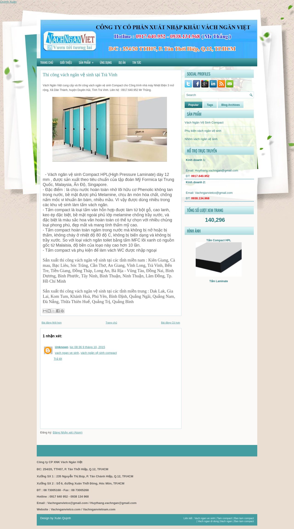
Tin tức (137, 62)
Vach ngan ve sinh (205, 518)
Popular (193, 105)
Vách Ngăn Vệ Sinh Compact (204, 122)
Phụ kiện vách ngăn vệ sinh (203, 130)
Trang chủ (46, 62)
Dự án (122, 62)
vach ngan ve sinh (67, 353)
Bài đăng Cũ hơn (170, 322)
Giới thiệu (66, 62)
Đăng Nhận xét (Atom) (67, 432)
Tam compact (224, 518)
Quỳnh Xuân (8, 1)
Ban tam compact (244, 518)
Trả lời (58, 358)
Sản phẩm (87, 62)
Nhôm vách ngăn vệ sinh (201, 139)
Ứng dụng (106, 62)
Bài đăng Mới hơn (52, 322)
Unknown (61, 347)
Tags (210, 105)
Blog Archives (230, 105)
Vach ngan (226, 521)
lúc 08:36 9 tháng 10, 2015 (87, 347)
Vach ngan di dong (208, 521)
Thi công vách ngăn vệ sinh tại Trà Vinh (80, 74)
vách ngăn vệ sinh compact (99, 353)
